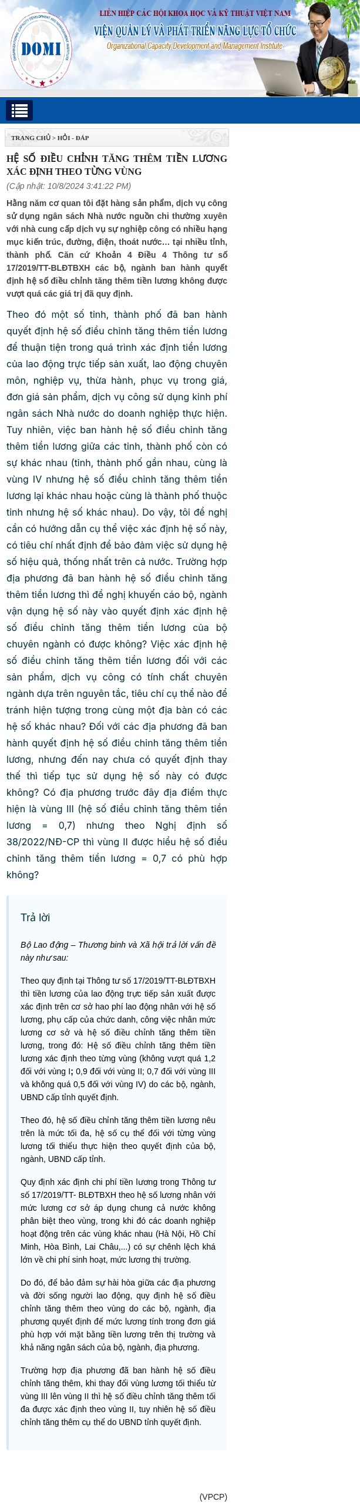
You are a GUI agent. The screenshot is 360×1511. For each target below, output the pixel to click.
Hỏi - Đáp (73, 137)
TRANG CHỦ (31, 137)
